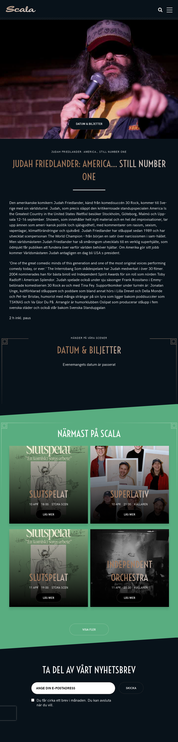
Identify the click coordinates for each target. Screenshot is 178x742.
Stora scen (60, 504)
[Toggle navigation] (169, 10)
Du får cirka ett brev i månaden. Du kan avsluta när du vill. (74, 702)
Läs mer (48, 514)
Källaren (141, 504)
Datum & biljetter (89, 124)
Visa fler (89, 629)
